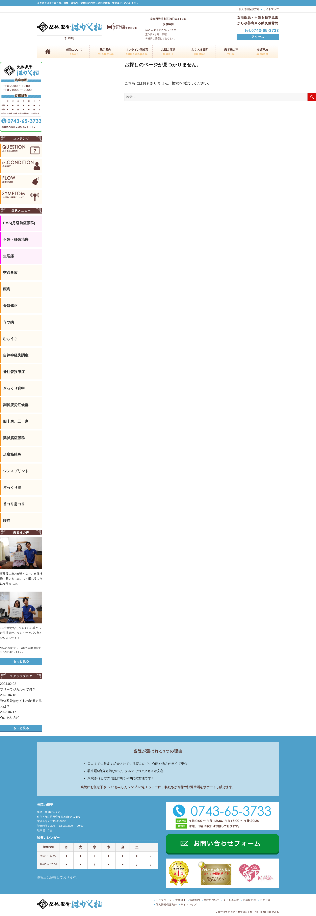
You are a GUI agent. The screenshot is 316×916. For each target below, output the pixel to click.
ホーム (47, 51)
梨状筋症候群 (14, 438)
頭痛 (6, 289)
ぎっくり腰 (12, 488)
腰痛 (6, 521)
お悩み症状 (168, 52)
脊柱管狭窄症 (14, 372)
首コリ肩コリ (14, 504)
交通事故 (262, 52)
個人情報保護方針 (248, 9)
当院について (73, 52)
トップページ (164, 899)
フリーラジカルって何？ (21, 686)
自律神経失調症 (15, 355)
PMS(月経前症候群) (19, 223)
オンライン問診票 (136, 52)
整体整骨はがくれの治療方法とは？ (21, 700)
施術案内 (105, 52)
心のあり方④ (21, 714)
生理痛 (8, 256)
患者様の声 (231, 52)
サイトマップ (271, 9)
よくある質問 (199, 52)
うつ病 (8, 322)
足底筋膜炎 (12, 454)
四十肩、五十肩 (15, 421)
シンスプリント (15, 471)
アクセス (257, 37)
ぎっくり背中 (14, 388)
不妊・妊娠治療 (15, 240)
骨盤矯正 (10, 306)
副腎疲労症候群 (15, 405)
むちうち (10, 339)
